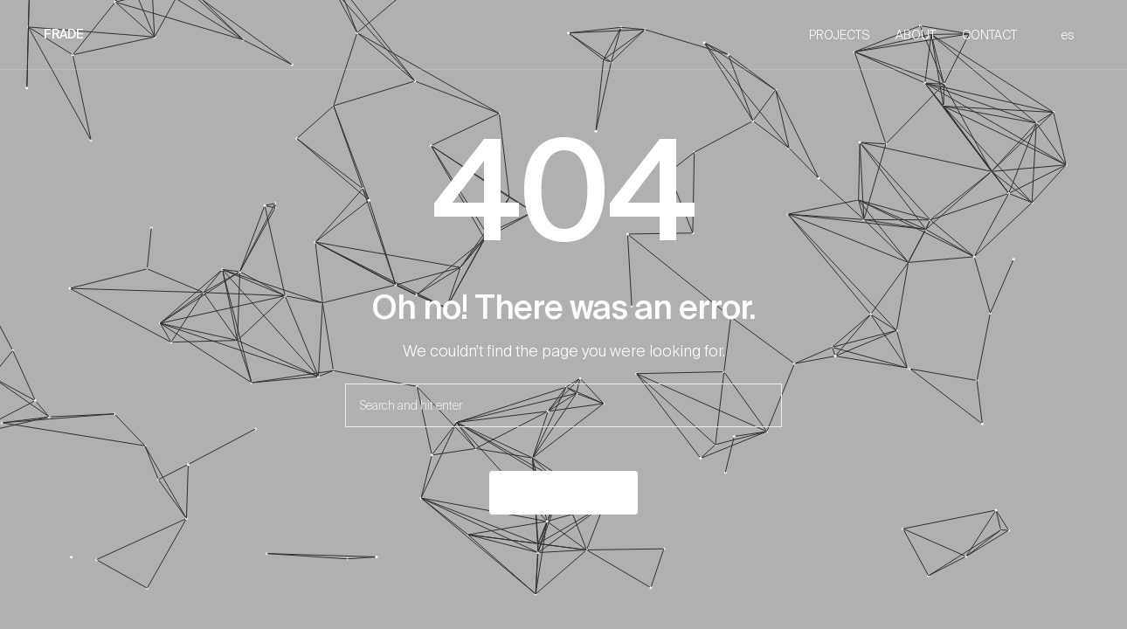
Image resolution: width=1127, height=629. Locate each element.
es (1068, 35)
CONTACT (989, 35)
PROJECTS (839, 35)
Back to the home (563, 493)
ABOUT (915, 35)
